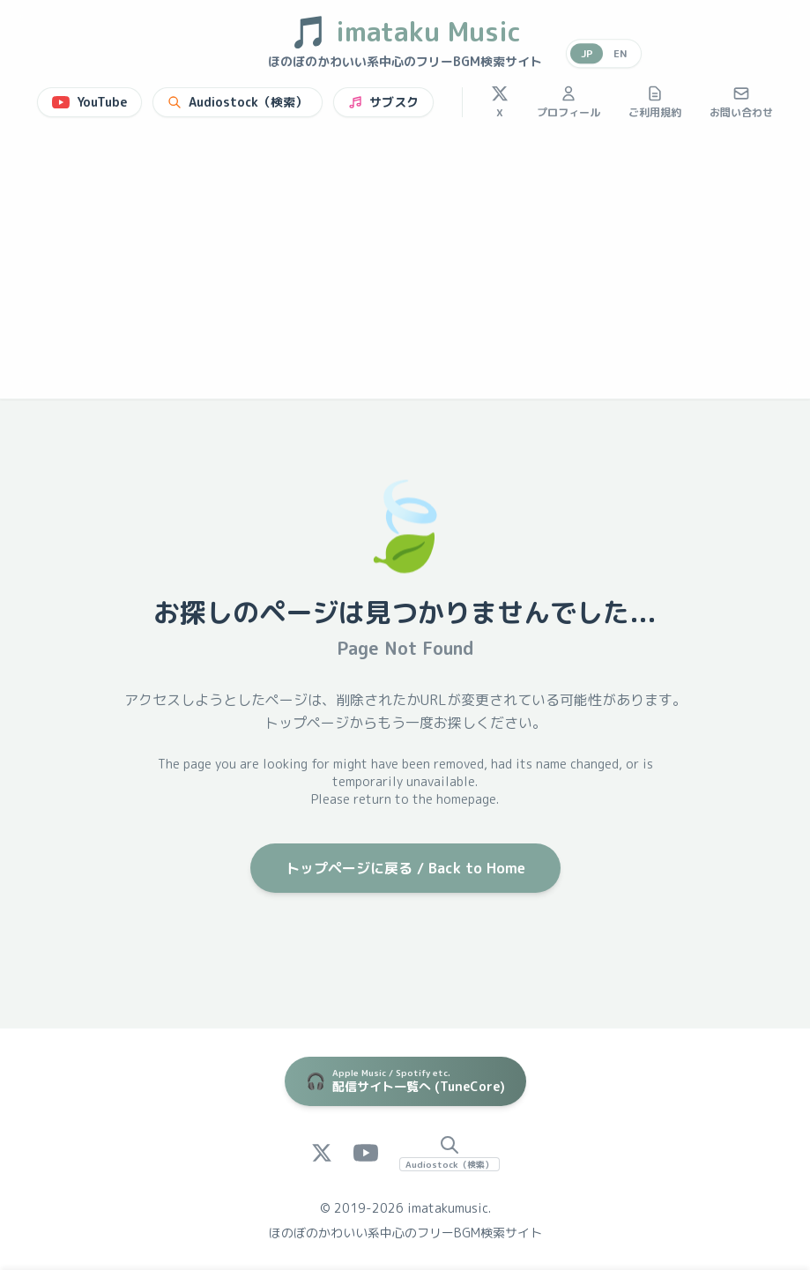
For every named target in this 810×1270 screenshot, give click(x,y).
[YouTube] (365, 1152)
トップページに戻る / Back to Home (405, 868)
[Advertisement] (405, 266)
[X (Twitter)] (321, 1152)
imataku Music (405, 31)
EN (620, 53)
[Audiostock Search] (449, 1152)
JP (585, 53)
